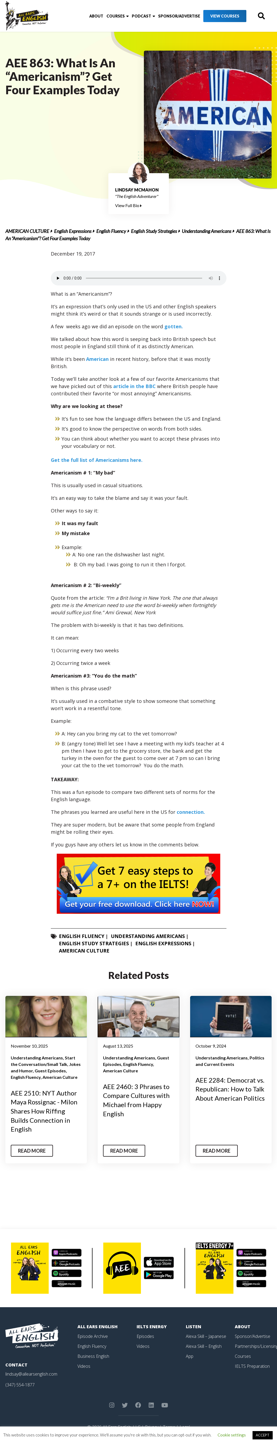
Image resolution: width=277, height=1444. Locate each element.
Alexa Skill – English (204, 1346)
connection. (191, 812)
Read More (32, 1151)
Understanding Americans (206, 231)
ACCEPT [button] (262, 1435)
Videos (83, 1365)
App (189, 1356)
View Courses (224, 16)
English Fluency (111, 231)
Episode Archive (92, 1336)
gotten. (173, 326)
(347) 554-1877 (20, 1384)
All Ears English (97, 1327)
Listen (193, 1327)
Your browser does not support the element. (138, 278)
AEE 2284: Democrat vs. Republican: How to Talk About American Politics (230, 1089)
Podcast (141, 16)
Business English (93, 1356)
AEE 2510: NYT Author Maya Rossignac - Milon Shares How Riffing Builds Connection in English (44, 1111)
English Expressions (72, 231)
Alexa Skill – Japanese (206, 1336)
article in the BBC (134, 386)
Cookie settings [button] (232, 1434)
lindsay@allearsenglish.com (31, 1374)
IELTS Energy (152, 1327)
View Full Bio (128, 205)
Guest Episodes (50, 1070)
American (97, 359)
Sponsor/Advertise (179, 16)
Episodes (145, 1336)
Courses (115, 16)
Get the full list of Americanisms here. (97, 460)
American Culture (27, 231)
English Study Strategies (154, 231)
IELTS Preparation (252, 1365)
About (96, 16)
